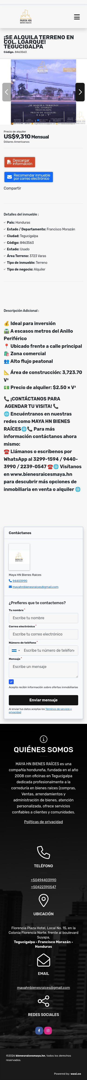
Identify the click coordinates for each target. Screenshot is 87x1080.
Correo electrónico (22, 626)
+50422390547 (43, 887)
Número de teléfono (23, 643)
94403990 (20, 581)
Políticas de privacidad (43, 822)
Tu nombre (17, 610)
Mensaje (15, 659)
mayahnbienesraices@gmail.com (35, 587)
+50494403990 (43, 880)
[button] (38, 120)
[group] (43, 92)
